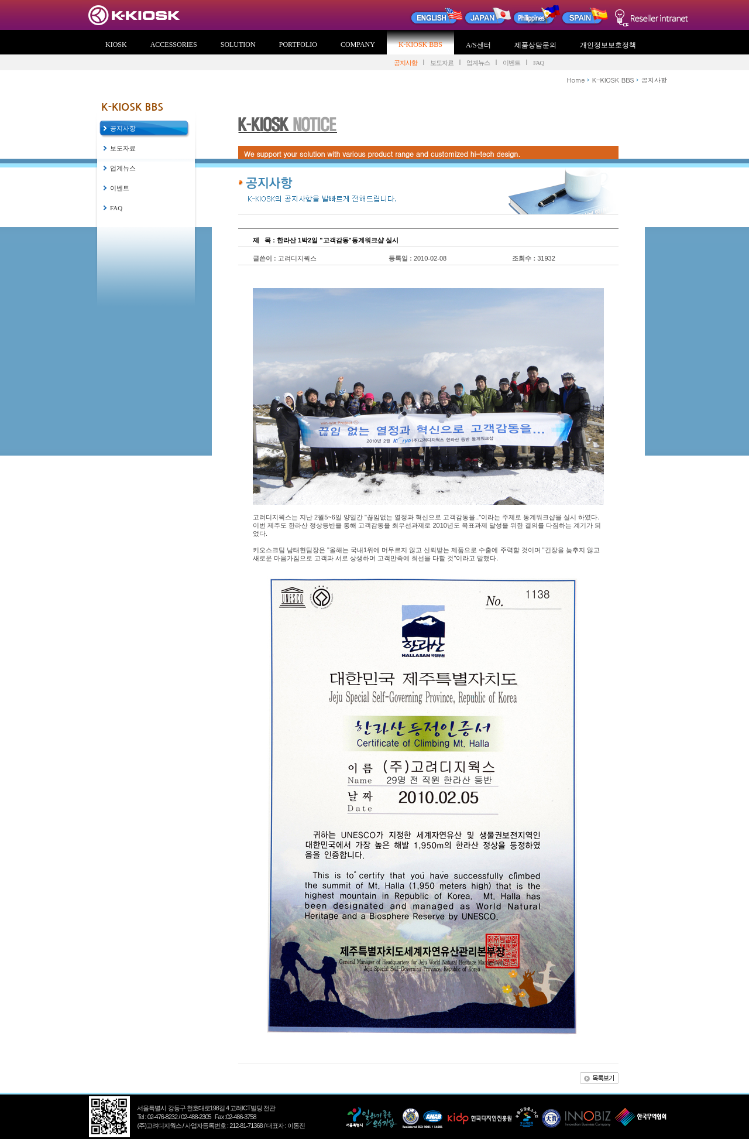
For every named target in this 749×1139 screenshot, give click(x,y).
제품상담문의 (535, 45)
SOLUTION (238, 44)
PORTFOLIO (298, 44)
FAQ (538, 62)
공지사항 (405, 62)
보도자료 (441, 62)
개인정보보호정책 (608, 45)
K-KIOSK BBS (420, 44)
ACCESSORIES (173, 44)
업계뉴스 (478, 62)
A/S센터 (478, 45)
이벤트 (511, 62)
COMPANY (358, 44)
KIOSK (116, 44)
